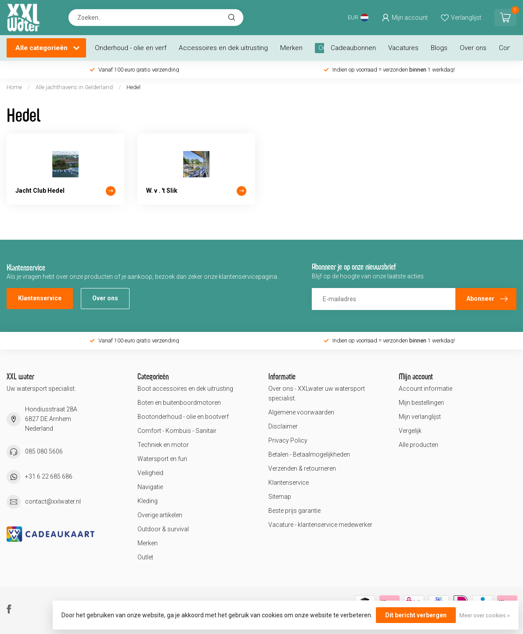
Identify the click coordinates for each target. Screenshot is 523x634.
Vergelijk (410, 430)
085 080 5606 (44, 451)
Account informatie (425, 388)
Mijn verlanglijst (420, 416)
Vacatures (403, 48)
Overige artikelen (159, 515)
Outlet (145, 557)
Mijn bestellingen (421, 402)
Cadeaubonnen (353, 48)
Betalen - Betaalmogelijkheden (309, 454)
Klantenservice (39, 298)
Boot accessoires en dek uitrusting (185, 388)
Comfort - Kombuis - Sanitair (176, 430)
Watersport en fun (162, 458)
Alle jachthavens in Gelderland (75, 87)
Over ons (473, 48)
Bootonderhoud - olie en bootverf (183, 416)
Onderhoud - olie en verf (130, 48)
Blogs (439, 48)
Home (14, 87)
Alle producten (418, 444)
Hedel (133, 87)
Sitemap (279, 496)
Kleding (147, 500)
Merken (291, 48)
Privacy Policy (287, 440)
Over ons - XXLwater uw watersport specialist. (316, 393)
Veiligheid (150, 472)
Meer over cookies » (484, 615)
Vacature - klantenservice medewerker (320, 524)
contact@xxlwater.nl (53, 501)
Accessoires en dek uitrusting (223, 48)
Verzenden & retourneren (302, 468)
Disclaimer (283, 426)
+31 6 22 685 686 (48, 476)
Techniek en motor (163, 444)
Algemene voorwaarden (301, 412)
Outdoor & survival (163, 529)
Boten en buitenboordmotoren (179, 402)
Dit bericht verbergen (416, 615)
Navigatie (150, 486)
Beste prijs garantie (294, 510)
